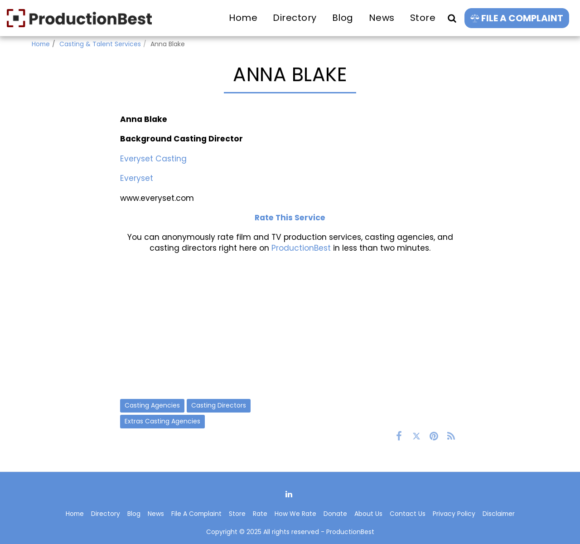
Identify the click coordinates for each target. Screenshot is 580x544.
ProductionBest (301, 248)
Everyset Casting (153, 158)
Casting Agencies (152, 405)
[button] (452, 18)
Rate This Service (290, 217)
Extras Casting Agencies (162, 421)
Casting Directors (218, 405)
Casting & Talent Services (100, 44)
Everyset (136, 178)
